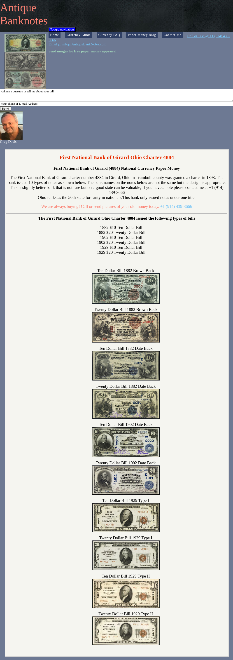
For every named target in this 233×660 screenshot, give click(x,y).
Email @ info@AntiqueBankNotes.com (77, 44)
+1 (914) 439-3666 (176, 206)
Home (54, 35)
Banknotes (24, 20)
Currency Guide (79, 35)
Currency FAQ (109, 35)
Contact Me (172, 35)
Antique (18, 7)
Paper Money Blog (142, 35)
